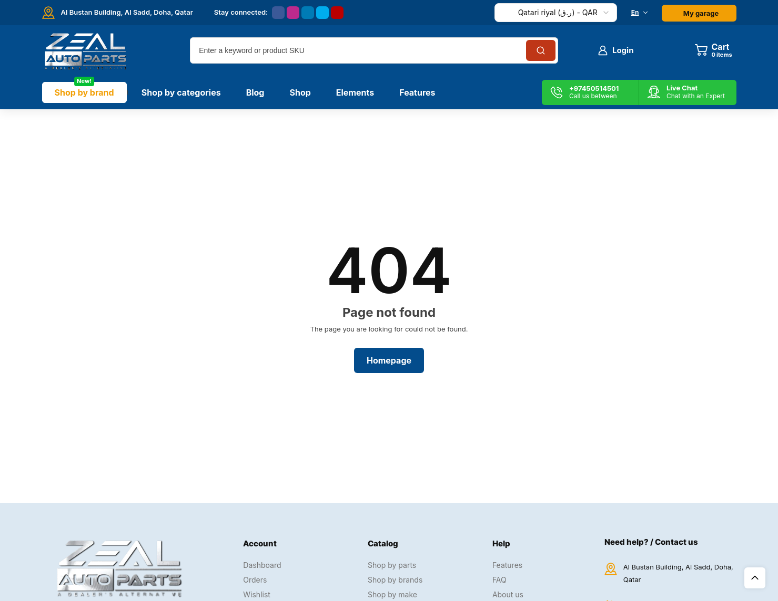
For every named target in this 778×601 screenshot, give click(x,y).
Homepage (389, 360)
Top (755, 578)
